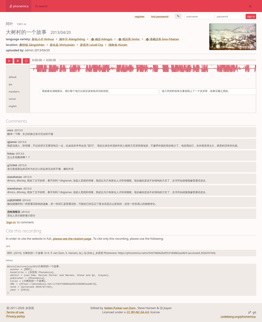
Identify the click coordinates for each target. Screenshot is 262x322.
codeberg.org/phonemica (238, 317)
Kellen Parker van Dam (120, 308)
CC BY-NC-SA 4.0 (138, 312)
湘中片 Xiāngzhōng (72, 39)
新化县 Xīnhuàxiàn (62, 45)
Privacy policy (15, 316)
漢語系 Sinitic (129, 39)
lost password (159, 16)
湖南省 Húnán (117, 45)
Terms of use (15, 312)
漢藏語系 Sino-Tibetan (162, 39)
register (139, 16)
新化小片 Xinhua (43, 39)
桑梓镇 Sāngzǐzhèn (31, 45)
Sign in (11, 222)
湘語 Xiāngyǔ (101, 39)
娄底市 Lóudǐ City (91, 45)
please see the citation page (71, 239)
